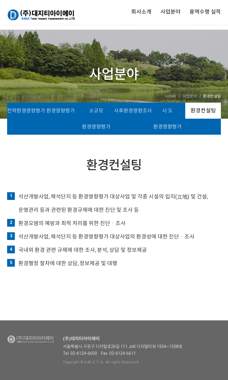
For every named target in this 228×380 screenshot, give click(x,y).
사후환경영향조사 (132, 111)
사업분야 (170, 12)
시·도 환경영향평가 (167, 119)
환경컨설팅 (203, 110)
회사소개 (141, 12)
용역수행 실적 (205, 12)
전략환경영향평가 (25, 111)
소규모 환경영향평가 (96, 119)
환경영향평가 (60, 111)
